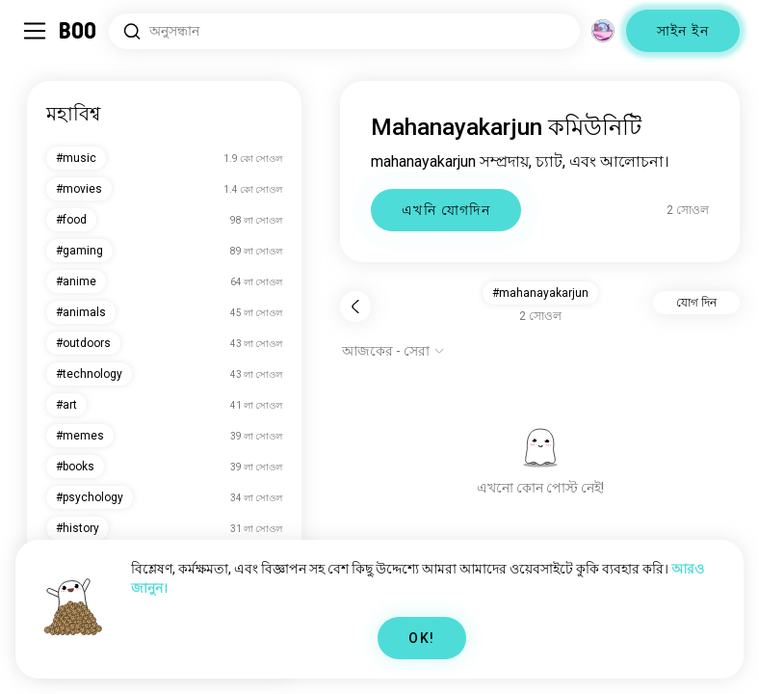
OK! (421, 638)
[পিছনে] (355, 306)
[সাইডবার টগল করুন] (34, 30)
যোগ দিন (696, 302)
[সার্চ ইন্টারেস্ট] (344, 31)
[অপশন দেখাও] (393, 350)
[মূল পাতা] (78, 30)
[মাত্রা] (603, 30)
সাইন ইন (683, 31)
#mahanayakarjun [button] (540, 293)
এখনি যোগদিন (446, 210)
